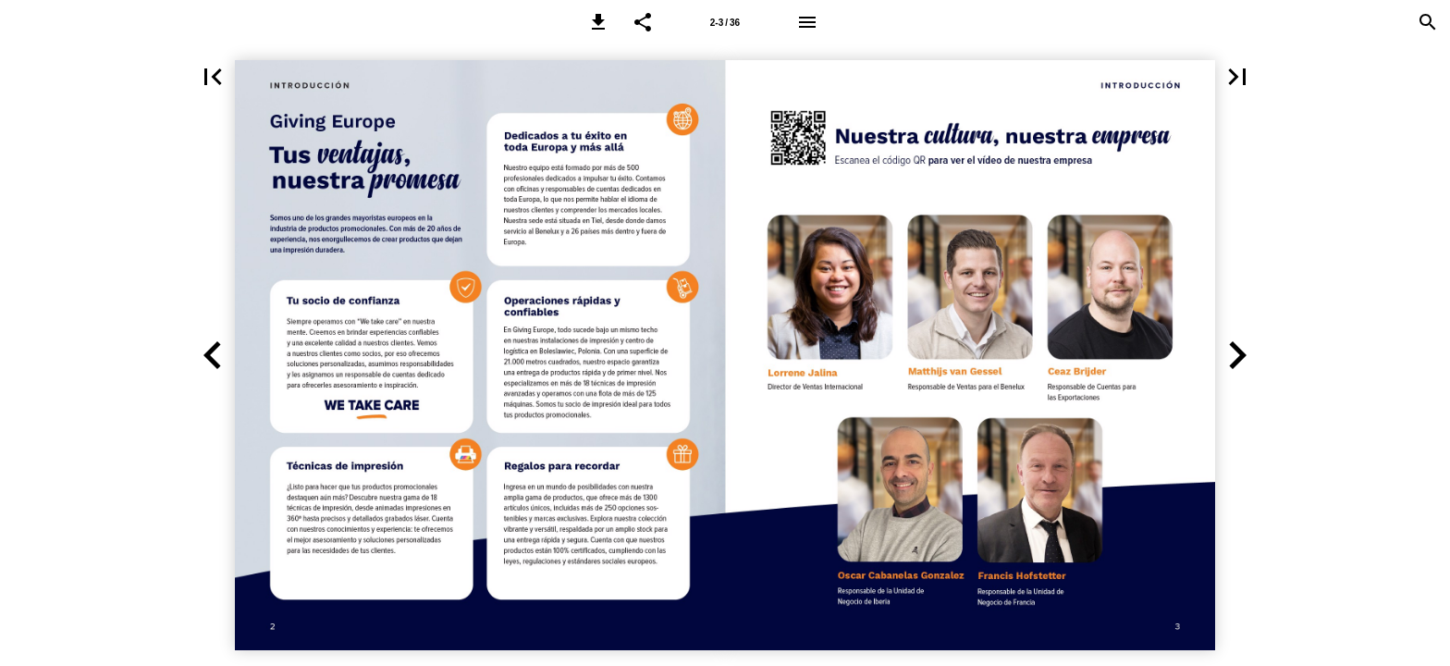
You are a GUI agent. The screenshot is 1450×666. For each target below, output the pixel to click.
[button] (598, 22)
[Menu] (807, 22)
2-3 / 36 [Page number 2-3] (725, 23)
